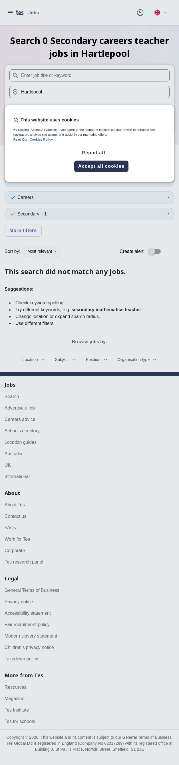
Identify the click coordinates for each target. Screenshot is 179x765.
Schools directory (22, 430)
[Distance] (89, 109)
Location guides (21, 442)
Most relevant (42, 251)
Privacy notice (19, 601)
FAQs (10, 527)
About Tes (15, 504)
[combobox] (89, 75)
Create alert (132, 251)
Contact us (15, 516)
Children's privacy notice (29, 647)
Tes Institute (17, 710)
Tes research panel (24, 562)
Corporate (15, 550)
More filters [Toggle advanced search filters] (23, 230)
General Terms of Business (32, 590)
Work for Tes (17, 539)
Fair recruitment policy (27, 624)
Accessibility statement (28, 613)
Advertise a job (20, 408)
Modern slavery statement (31, 636)
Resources (15, 687)
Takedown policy (21, 658)
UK (8, 465)
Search (89, 124)
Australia (13, 453)
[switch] (156, 251)
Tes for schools (20, 721)
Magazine (14, 698)
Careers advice (20, 419)
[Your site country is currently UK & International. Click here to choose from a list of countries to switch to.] (160, 13)
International (17, 476)
